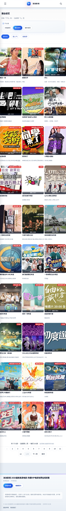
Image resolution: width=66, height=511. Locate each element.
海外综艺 (28, 28)
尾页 (43, 454)
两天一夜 (3, 78)
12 (21, 454)
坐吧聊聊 (3, 117)
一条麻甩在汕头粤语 (51, 274)
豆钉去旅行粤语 (27, 196)
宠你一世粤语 (26, 314)
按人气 (15, 36)
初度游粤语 (48, 353)
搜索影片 (18, 486)
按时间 (5, 36)
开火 (45, 78)
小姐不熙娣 (26, 432)
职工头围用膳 (48, 117)
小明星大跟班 (48, 156)
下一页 (35, 454)
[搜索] (61, 3)
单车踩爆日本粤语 (50, 235)
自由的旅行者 (48, 314)
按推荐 (25, 36)
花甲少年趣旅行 (5, 393)
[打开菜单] (5, 3)
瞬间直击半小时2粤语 (7, 274)
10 (55, 449)
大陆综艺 (8, 28)
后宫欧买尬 (3, 196)
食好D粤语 (3, 314)
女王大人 (3, 432)
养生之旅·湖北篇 (6, 353)
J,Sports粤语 (26, 393)
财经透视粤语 (48, 393)
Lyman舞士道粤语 (50, 196)
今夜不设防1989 (27, 235)
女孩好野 (3, 156)
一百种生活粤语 (5, 235)
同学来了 (25, 156)
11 (60, 449)
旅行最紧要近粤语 (28, 274)
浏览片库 (8, 486)
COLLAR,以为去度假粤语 (30, 353)
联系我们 (13, 507)
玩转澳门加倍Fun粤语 (29, 117)
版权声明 (6, 507)
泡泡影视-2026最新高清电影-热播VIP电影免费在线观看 (26, 477)
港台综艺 (18, 28)
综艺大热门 (48, 432)
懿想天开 (25, 78)
